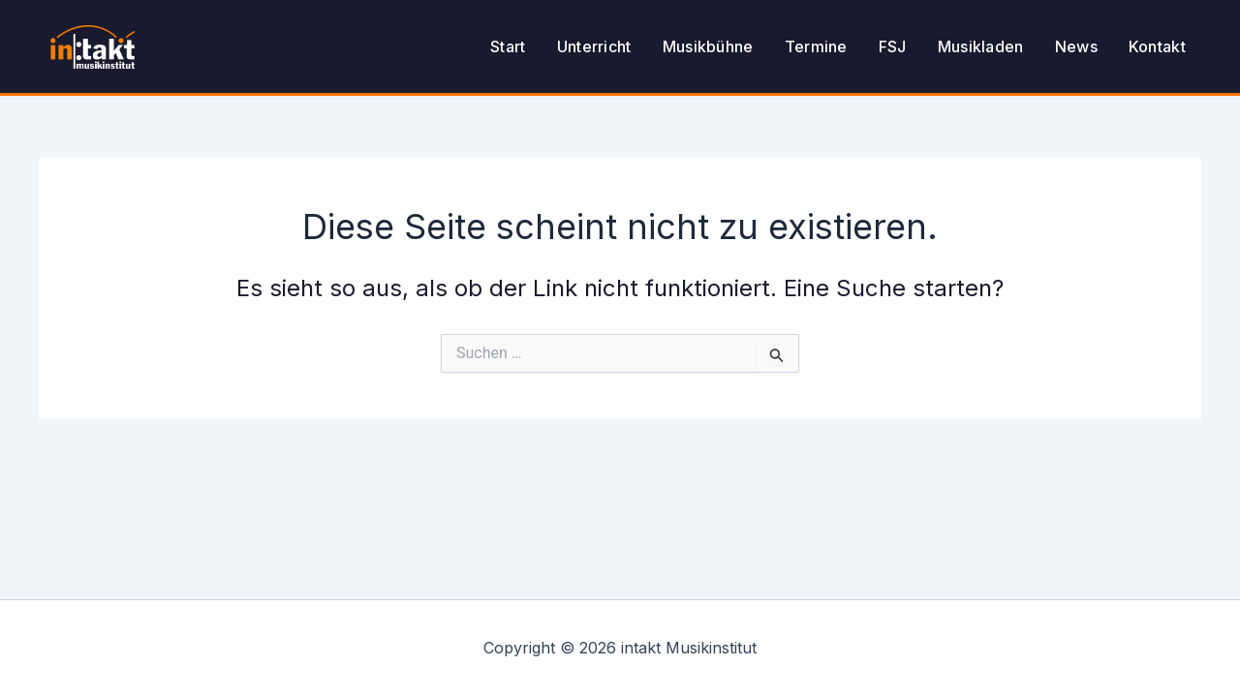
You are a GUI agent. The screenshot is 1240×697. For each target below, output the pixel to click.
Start (508, 46)
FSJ (893, 46)
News (1076, 46)
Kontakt (1157, 46)
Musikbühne (708, 46)
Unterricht (594, 46)
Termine (816, 46)
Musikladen (981, 46)
